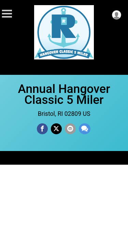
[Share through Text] (84, 128)
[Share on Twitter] (56, 128)
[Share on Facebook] (42, 128)
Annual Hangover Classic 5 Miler (64, 94)
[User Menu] (116, 14)
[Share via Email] (70, 128)
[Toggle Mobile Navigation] (7, 14)
